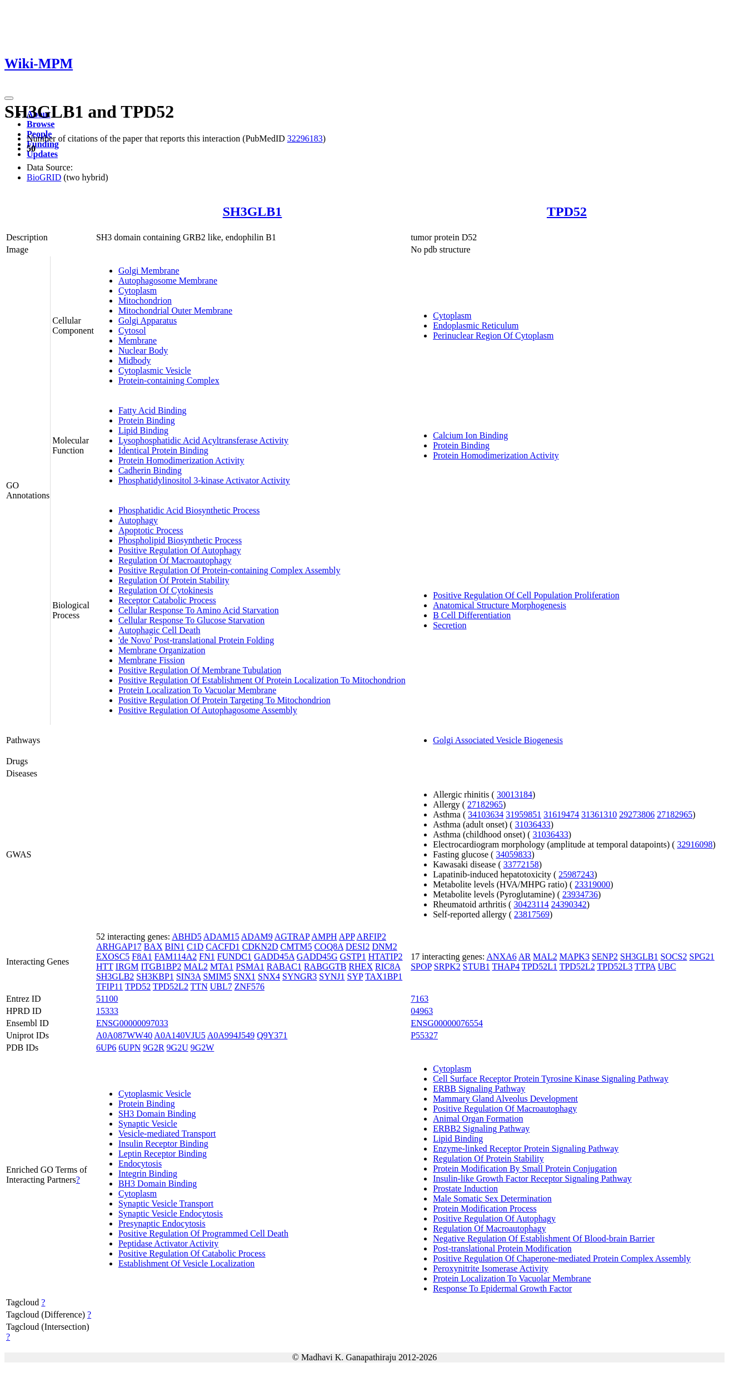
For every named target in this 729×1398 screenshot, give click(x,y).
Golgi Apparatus (147, 320)
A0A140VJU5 (179, 1035)
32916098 (695, 844)
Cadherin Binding (150, 470)
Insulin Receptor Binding (163, 1143)
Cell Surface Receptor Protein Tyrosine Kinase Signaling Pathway (550, 1078)
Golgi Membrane (148, 270)
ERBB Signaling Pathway (479, 1088)
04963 (422, 1011)
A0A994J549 (230, 1035)
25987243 (576, 874)
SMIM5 (217, 976)
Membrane (137, 340)
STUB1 (476, 966)
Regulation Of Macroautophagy (175, 560)
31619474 (561, 814)
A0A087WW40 (124, 1035)
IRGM (127, 966)
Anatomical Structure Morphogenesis (499, 605)
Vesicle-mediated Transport (167, 1133)
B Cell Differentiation (472, 615)
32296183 (305, 138)
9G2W (202, 1047)
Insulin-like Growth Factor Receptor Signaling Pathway (532, 1178)
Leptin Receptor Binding (162, 1153)
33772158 (521, 864)
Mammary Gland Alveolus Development (505, 1098)
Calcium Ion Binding (470, 435)
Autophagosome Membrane (167, 280)
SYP (355, 976)
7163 (419, 998)
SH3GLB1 (252, 211)
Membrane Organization (162, 650)
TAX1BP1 (383, 976)
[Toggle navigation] (8, 98)
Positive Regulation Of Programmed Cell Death (203, 1233)
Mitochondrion (145, 300)
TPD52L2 (170, 986)
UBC (667, 966)
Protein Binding (146, 420)
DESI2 (358, 946)
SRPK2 (447, 966)
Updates (42, 154)
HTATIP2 (385, 956)
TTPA (645, 966)
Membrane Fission (151, 660)
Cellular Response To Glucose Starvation (191, 620)
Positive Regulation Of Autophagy (179, 550)
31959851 (523, 814)
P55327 (424, 1035)
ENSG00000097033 (132, 1023)
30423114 (530, 904)
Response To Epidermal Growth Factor (502, 1288)
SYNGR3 (299, 976)
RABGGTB (325, 966)
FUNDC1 (234, 956)
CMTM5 (296, 946)
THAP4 (506, 966)
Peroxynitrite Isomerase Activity (490, 1268)
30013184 (514, 794)
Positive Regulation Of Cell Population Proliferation (526, 595)
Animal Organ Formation (478, 1118)
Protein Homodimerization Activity (181, 460)
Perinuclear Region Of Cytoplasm (493, 335)
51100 (107, 998)
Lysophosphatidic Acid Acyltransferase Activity (203, 440)
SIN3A (188, 976)
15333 (107, 1011)
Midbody (134, 360)
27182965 (485, 804)
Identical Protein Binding (163, 450)
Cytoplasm (137, 290)
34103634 (485, 814)
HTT (104, 966)
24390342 (569, 904)
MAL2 (195, 966)
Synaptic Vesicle (147, 1123)
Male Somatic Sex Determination (492, 1198)
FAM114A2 (175, 956)
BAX (153, 946)
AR (524, 956)
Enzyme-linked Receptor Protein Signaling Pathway (525, 1148)
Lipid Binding (143, 430)
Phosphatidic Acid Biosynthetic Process (189, 510)
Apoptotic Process (150, 530)
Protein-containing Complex (168, 380)
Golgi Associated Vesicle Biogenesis (498, 740)
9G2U (177, 1047)
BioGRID (44, 177)
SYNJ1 (331, 976)
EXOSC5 (112, 956)
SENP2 (605, 956)
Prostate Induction (465, 1188)
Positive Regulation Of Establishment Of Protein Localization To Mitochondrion (262, 680)
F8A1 (142, 956)
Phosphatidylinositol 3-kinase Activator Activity (204, 480)
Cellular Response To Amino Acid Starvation (198, 610)
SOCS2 (673, 956)
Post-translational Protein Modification (502, 1248)
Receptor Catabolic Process (167, 600)
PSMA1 (250, 966)
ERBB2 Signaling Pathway (481, 1128)
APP (347, 936)
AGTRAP (291, 936)
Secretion (449, 625)
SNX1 (244, 976)
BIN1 (174, 946)
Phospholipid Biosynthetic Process (180, 540)
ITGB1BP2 (161, 966)
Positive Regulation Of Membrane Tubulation (199, 670)
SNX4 (269, 976)
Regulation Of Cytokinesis (165, 590)
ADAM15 (221, 936)
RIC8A (387, 966)
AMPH (324, 936)
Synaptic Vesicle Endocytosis (170, 1213)
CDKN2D (260, 946)
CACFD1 (222, 946)
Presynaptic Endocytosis (162, 1223)
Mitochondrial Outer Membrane (175, 310)
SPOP (421, 966)
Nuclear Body (143, 350)
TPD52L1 (539, 966)
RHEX (360, 966)
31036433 (533, 824)
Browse (40, 124)
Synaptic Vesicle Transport (165, 1203)
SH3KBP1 (155, 976)
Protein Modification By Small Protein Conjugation (525, 1168)
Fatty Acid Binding (152, 410)
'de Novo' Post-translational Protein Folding (196, 640)
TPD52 (567, 211)
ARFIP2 (371, 936)
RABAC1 (284, 966)
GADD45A (274, 956)
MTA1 (221, 966)
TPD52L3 (614, 966)
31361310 (599, 814)
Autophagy (138, 520)
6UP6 (106, 1047)
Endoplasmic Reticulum (475, 325)
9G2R (153, 1047)
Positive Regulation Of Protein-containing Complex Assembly (229, 570)
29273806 (637, 814)
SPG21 (702, 956)
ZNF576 (249, 986)
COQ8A (328, 946)
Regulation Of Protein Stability (173, 580)
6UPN (129, 1047)
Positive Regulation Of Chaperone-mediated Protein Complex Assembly (562, 1258)
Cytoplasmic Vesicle (154, 370)
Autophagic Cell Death (159, 630)
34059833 (513, 854)
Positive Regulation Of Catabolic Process (192, 1253)
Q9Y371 (272, 1035)
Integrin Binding (147, 1173)
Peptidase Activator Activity (168, 1243)
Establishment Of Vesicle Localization (186, 1263)
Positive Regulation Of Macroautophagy (505, 1108)
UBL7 (221, 986)
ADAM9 (257, 936)
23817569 (532, 914)
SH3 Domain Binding (157, 1113)
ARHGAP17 (119, 946)
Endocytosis (140, 1163)
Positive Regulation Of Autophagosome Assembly (207, 710)
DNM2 (384, 946)
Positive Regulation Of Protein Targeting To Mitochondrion (224, 700)
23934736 (580, 894)
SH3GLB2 (115, 976)
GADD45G (317, 956)
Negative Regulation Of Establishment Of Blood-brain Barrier (544, 1238)
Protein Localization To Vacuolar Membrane (197, 690)
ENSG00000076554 (447, 1023)
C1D (195, 946)
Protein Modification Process (485, 1208)
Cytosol (132, 330)
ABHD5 (186, 936)
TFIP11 (109, 986)
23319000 (592, 884)
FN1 (206, 956)
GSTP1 (353, 956)
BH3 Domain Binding (157, 1183)
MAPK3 (575, 956)
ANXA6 (502, 956)
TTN (199, 986)
